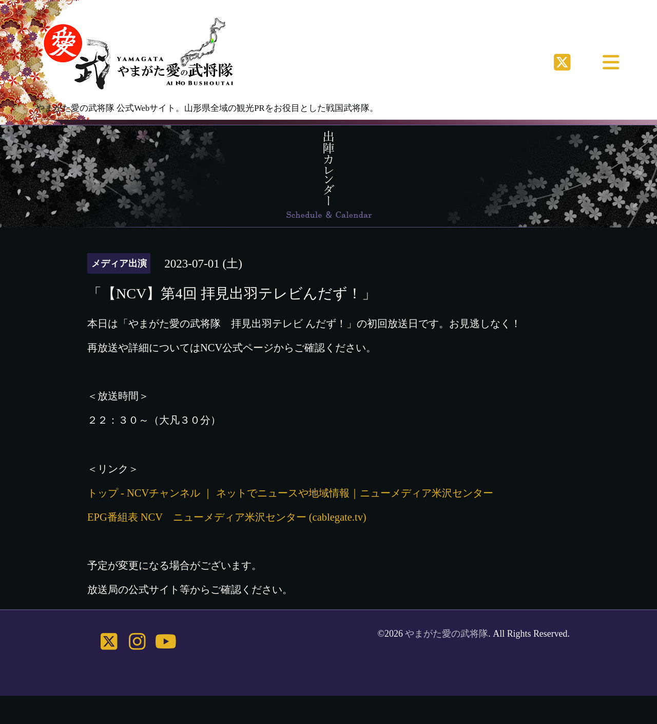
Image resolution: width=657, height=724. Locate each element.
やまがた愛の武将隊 (446, 633)
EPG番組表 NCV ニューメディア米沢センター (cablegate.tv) (226, 517)
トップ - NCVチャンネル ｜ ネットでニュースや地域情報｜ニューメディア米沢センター (290, 493)
